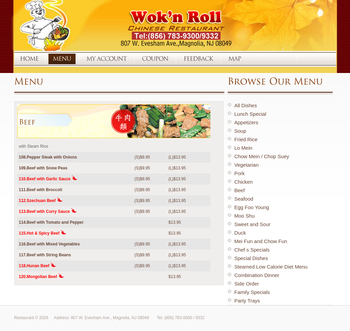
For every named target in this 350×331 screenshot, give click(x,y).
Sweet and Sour (252, 224)
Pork (239, 173)
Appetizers (246, 122)
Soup (240, 131)
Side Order (246, 284)
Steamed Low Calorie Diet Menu (271, 267)
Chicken (243, 182)
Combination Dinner (257, 275)
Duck (240, 233)
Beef (239, 190)
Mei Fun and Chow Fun (260, 241)
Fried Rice (246, 139)
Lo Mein (243, 148)
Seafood (243, 199)
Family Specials (252, 292)
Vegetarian (246, 165)
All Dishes (245, 105)
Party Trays (247, 301)
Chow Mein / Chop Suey (261, 156)
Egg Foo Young (251, 207)
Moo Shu (244, 216)
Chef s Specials (252, 250)
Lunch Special (250, 114)
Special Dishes (251, 258)
